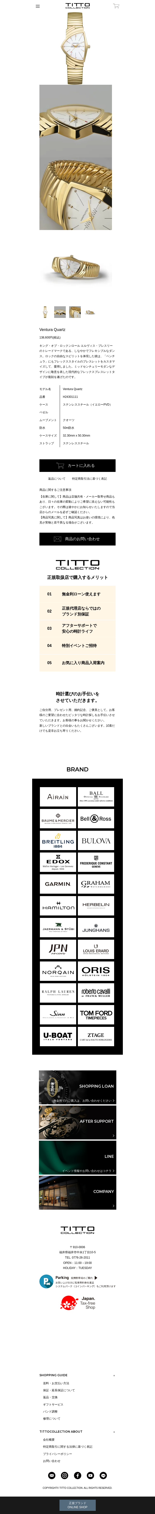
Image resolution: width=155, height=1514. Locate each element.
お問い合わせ (51, 1461)
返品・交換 (50, 1397)
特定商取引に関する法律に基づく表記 (67, 1446)
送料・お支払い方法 (56, 1383)
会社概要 (49, 1439)
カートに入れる (81, 465)
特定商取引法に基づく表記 (89, 478)
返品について (57, 478)
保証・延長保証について (59, 1390)
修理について (51, 1418)
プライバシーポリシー (57, 1454)
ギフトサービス (53, 1404)
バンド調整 (50, 1411)
